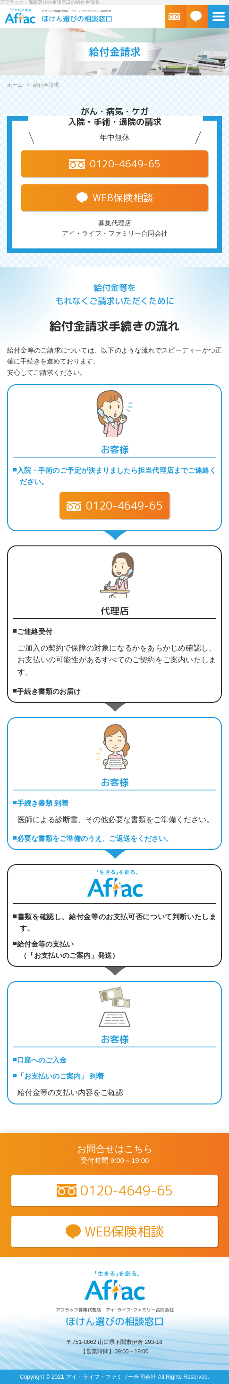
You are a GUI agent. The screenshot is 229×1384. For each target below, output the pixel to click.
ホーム (15, 85)
